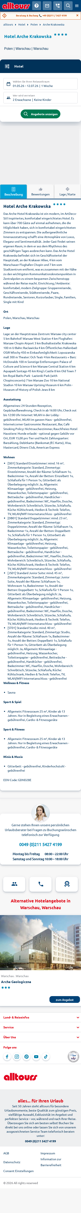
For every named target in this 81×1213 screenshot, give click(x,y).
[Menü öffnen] (76, 5)
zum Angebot (65, 1000)
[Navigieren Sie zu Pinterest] (26, 1056)
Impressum (48, 1153)
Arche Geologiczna (16, 981)
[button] (40, 1017)
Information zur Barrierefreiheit (51, 1162)
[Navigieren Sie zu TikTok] (46, 1056)
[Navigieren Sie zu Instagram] (17, 1056)
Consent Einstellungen (18, 1171)
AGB (6, 1153)
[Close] (77, 15)
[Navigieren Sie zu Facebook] (7, 1056)
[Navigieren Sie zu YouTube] (36, 1056)
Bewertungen (40, 191)
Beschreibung (13, 191)
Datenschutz (11, 1162)
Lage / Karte (68, 191)
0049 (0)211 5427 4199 (40, 844)
